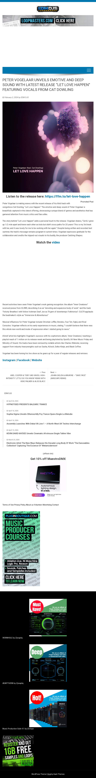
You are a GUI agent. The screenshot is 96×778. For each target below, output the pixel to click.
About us (30, 505)
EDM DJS (8, 393)
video (56, 242)
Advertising (47, 505)
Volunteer (38, 505)
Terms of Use (8, 505)
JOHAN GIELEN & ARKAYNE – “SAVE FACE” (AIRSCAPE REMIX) (70, 375)
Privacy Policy (20, 505)
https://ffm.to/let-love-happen (67, 196)
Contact (55, 505)
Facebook (23, 360)
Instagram (8, 360)
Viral (49, 774)
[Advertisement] (48, 48)
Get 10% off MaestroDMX (48, 459)
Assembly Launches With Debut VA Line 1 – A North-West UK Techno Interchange (44, 424)
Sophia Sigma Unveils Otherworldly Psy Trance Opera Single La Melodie (39, 414)
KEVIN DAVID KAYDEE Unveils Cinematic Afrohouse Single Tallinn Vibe (39, 433)
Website (37, 360)
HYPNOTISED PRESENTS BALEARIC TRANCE (27, 404)
